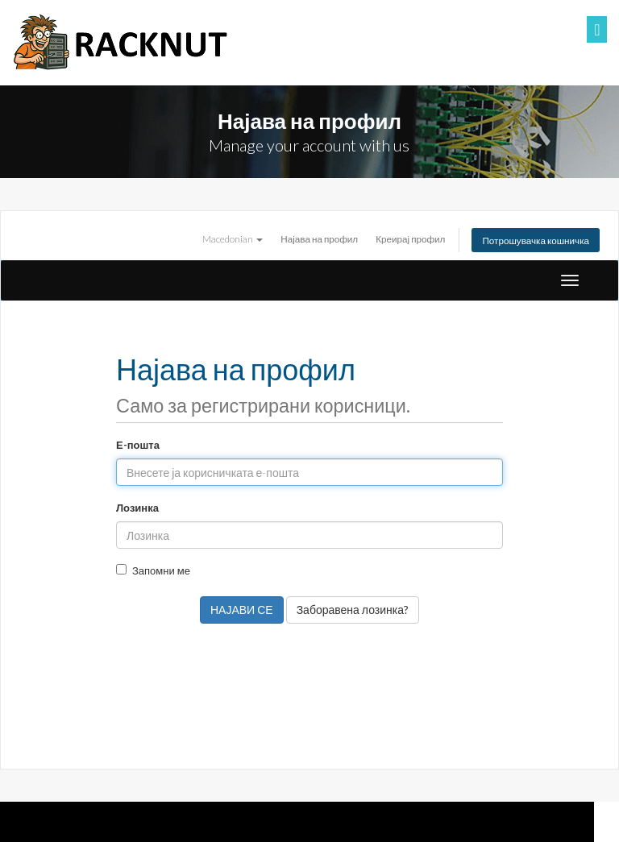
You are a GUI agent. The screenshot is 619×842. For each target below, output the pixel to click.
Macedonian (232, 238)
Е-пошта (138, 444)
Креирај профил (410, 238)
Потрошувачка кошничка (535, 240)
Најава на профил (319, 238)
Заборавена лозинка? (353, 609)
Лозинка (137, 507)
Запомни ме (153, 570)
